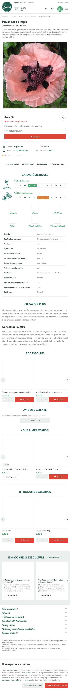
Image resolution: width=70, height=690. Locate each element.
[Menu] (66, 9)
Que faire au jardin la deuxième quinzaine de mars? (51, 581)
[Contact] (31, 2)
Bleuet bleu (6, 531)
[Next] (66, 380)
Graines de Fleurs (16, 16)
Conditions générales (56, 641)
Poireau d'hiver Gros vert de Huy (15, 469)
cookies (28, 672)
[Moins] (4, 399)
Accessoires (42, 164)
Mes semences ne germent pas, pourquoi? (17, 581)
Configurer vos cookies (33, 685)
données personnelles (10, 680)
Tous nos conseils (52, 557)
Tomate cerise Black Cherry (47, 469)
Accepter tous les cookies (56, 685)
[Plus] (12, 399)
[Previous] (3, 380)
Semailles (5, 16)
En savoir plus (28, 164)
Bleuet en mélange (43, 531)
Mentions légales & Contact (39, 641)
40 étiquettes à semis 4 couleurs (49, 392)
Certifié (44, 147)
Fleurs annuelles (30, 16)
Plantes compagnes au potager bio (16, 392)
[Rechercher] (46, 9)
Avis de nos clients (57, 164)
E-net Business (23, 649)
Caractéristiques (12, 164)
